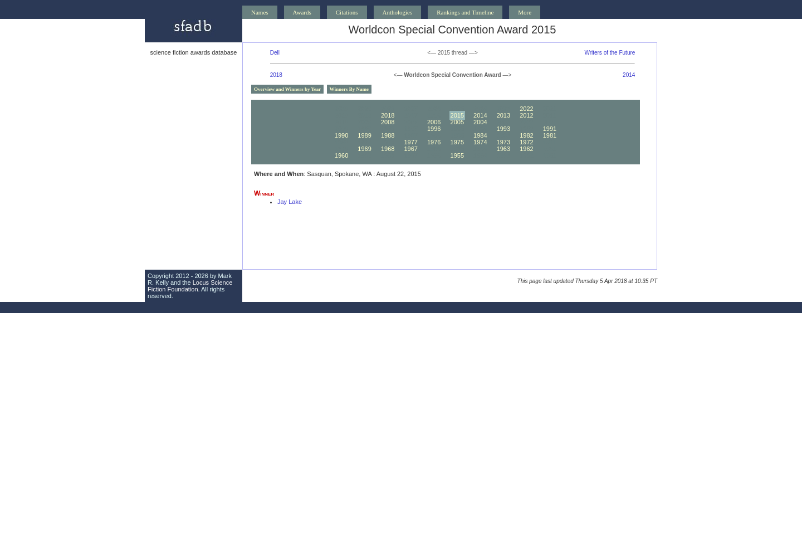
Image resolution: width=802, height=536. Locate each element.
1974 (480, 142)
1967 (410, 148)
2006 (434, 122)
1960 (341, 155)
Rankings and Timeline (465, 12)
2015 (457, 115)
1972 (526, 142)
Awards (302, 12)
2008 (387, 122)
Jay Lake (289, 201)
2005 (457, 122)
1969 (364, 148)
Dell (275, 53)
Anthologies (398, 12)
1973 (503, 142)
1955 (457, 155)
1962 (526, 148)
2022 (526, 108)
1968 (387, 148)
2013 (503, 115)
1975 (457, 142)
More (524, 12)
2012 (526, 115)
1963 (503, 148)
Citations (347, 12)
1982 (526, 135)
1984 (480, 135)
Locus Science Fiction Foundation (190, 286)
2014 (629, 75)
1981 (549, 135)
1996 (434, 128)
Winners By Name (349, 89)
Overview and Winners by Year (287, 89)
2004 (480, 122)
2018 (276, 75)
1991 (549, 128)
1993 (503, 128)
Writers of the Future (609, 53)
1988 (387, 135)
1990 (341, 135)
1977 (410, 142)
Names (259, 12)
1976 (434, 142)
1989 (364, 135)
